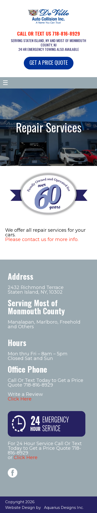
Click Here (20, 399)
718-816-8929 (66, 33)
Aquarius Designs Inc (63, 507)
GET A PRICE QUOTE (48, 62)
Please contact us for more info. (41, 239)
